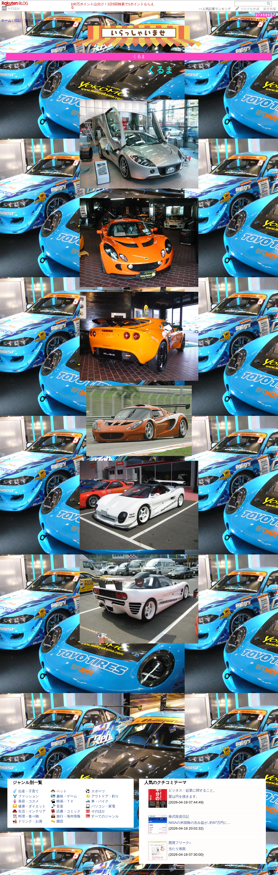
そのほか (13, 8)
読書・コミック (65, 811)
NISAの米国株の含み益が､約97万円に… (200, 823)
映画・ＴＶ (62, 801)
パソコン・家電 (100, 806)
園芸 (57, 821)
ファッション (26, 796)
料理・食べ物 (26, 816)
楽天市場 (269, 9)
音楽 (57, 806)
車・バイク (97, 801)
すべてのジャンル (102, 816)
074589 (263, 15)
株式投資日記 (179, 816)
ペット (59, 791)
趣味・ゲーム (64, 796)
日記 (17, 20)
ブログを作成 (249, 9)
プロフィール (34, 20)
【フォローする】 (240, 20)
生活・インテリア (29, 811)
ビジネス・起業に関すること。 (193, 790)
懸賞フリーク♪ (180, 843)
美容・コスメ (26, 801)
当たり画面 (177, 849)
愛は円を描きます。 (184, 796)
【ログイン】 (265, 20)
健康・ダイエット (29, 806)
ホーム (6, 20)
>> (215, 9)
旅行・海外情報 (65, 816)
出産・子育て (26, 791)
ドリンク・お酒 (27, 821)
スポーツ (95, 791)
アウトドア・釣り (102, 796)
